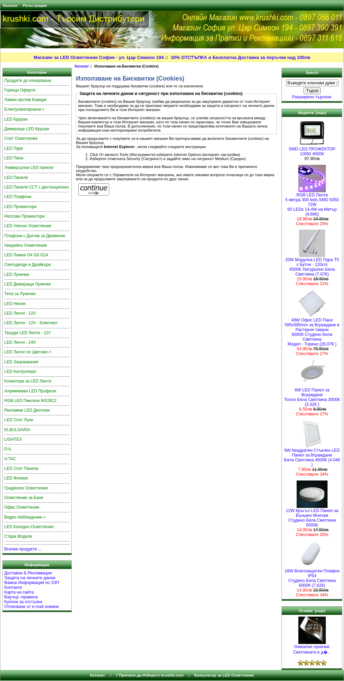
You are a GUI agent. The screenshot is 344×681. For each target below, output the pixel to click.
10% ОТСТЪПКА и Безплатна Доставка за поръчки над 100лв (240, 57)
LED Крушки (16, 119)
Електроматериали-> (24, 109)
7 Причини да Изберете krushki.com (150, 675)
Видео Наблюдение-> (25, 517)
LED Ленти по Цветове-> (27, 352)
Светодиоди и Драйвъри (27, 264)
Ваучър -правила (21, 597)
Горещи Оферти (19, 90)
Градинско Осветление (26, 488)
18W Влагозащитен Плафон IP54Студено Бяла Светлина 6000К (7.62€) (312, 576)
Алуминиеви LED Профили (30, 391)
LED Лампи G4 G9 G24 (26, 255)
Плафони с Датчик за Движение (35, 235)
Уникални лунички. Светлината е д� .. (312, 648)
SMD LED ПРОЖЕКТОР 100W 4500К (312, 149)
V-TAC (10, 459)
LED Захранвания (21, 362)
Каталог (10, 5)
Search (312, 73)
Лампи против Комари (25, 99)
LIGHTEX (13, 439)
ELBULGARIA (17, 429)
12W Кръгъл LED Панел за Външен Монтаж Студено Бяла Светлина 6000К (312, 515)
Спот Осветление (21, 138)
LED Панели (16, 177)
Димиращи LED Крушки (26, 128)
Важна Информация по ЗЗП (31, 582)
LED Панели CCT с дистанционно (36, 187)
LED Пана (13, 158)
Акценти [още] (312, 113)
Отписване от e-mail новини (31, 606)
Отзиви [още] (312, 611)
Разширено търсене (312, 97)
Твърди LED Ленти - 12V (27, 332)
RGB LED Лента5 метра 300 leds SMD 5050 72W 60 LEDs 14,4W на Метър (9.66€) (312, 203)
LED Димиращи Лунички (27, 284)
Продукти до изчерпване (27, 80)
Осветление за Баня (23, 497)
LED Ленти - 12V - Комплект (31, 322)
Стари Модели (18, 536)
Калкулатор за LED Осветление (224, 675)
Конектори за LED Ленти (27, 381)
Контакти (13, 587)
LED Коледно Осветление (29, 526)
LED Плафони (18, 196)
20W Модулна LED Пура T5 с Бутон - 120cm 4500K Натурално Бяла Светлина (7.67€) (312, 265)
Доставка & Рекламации (28, 573)
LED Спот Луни (18, 419)
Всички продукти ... (23, 549)
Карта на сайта (19, 592)
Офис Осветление (21, 507)
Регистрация (35, 5)
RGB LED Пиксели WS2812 (30, 400)
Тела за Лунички (20, 293)
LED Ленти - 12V (20, 313)
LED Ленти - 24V (20, 342)
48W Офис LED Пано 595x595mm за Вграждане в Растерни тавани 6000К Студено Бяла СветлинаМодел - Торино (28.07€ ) (312, 330)
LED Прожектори (20, 206)
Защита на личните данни (30, 577)
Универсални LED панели (29, 167)
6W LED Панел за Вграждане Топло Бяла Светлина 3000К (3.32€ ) (312, 395)
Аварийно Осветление (25, 245)
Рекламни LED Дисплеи (27, 410)
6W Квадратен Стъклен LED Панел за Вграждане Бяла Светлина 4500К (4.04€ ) (312, 455)
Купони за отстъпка (23, 601)
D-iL (8, 449)
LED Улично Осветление (27, 225)
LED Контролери (20, 371)
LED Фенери (16, 478)
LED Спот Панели (21, 468)
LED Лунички (16, 274)
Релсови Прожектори (24, 216)
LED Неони (15, 303)
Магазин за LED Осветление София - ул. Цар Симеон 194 (99, 57)
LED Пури (13, 148)
